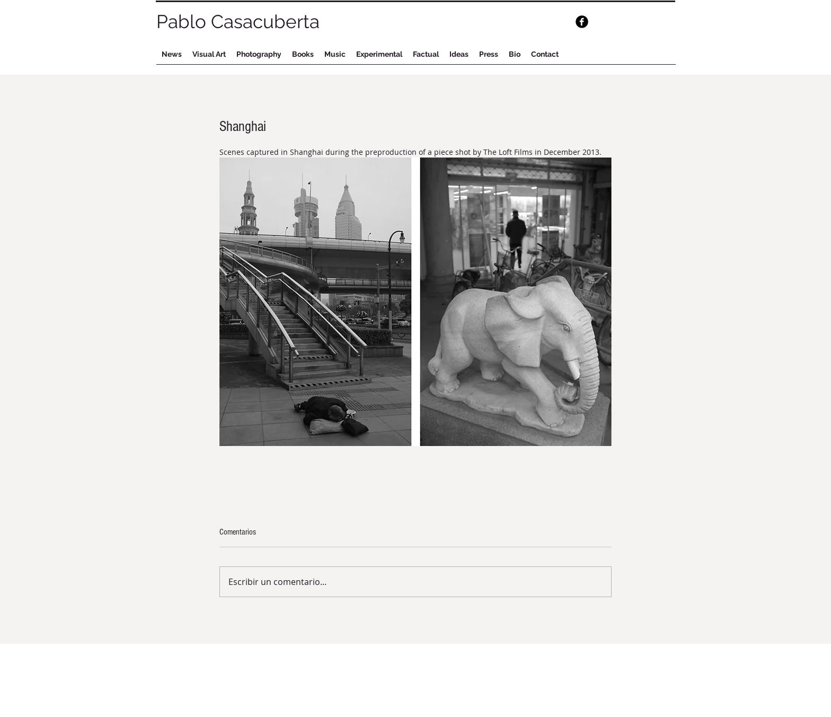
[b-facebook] (582, 21)
